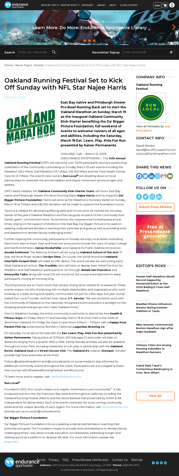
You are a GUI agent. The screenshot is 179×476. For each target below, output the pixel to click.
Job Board (87, 5)
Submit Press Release (155, 207)
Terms (40, 460)
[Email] (170, 176)
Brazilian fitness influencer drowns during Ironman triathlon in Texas (154, 307)
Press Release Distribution (90, 460)
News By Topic (49, 5)
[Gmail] (164, 176)
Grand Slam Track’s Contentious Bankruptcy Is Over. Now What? (154, 369)
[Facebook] (139, 176)
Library (101, 5)
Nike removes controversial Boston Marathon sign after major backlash (154, 328)
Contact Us (120, 460)
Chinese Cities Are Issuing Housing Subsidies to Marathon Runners (153, 349)
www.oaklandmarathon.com (156, 153)
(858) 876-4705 (131, 465)
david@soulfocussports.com (156, 149)
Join (157, 5)
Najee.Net (11, 441)
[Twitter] (145, 176)
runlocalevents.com (114, 407)
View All (155, 396)
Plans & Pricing (129, 5)
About (112, 5)
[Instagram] (158, 176)
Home (8, 65)
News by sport (69, 5)
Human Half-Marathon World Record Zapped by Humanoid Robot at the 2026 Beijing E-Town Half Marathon (155, 283)
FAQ (65, 460)
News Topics (23, 65)
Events (38, 65)
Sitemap (137, 460)
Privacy (54, 460)
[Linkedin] (151, 176)
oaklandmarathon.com (66, 376)
